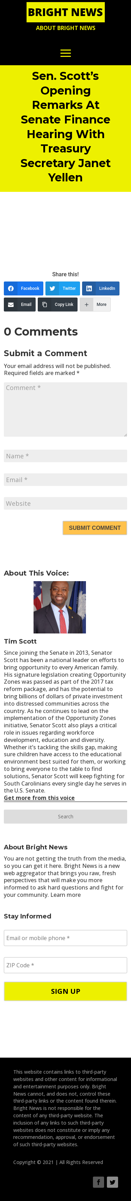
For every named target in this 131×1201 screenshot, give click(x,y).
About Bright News (65, 28)
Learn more (65, 895)
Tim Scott (20, 641)
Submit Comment (95, 528)
